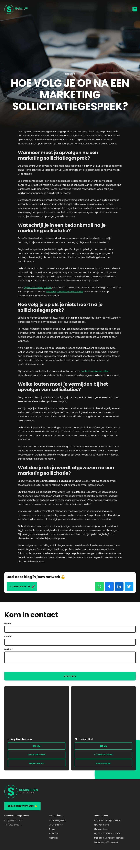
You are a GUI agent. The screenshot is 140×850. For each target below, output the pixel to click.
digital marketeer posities (38, 287)
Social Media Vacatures (106, 842)
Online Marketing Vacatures (108, 820)
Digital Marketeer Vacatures (108, 833)
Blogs (52, 829)
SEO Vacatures (101, 824)
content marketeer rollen (95, 371)
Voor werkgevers (57, 820)
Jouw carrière (56, 824)
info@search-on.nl (13, 820)
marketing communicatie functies (64, 291)
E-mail (7, 636)
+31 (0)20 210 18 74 (13, 824)
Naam (7, 623)
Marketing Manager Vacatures (109, 837)
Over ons (53, 833)
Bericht (8, 649)
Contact (53, 837)
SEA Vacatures (101, 829)
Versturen (70, 676)
